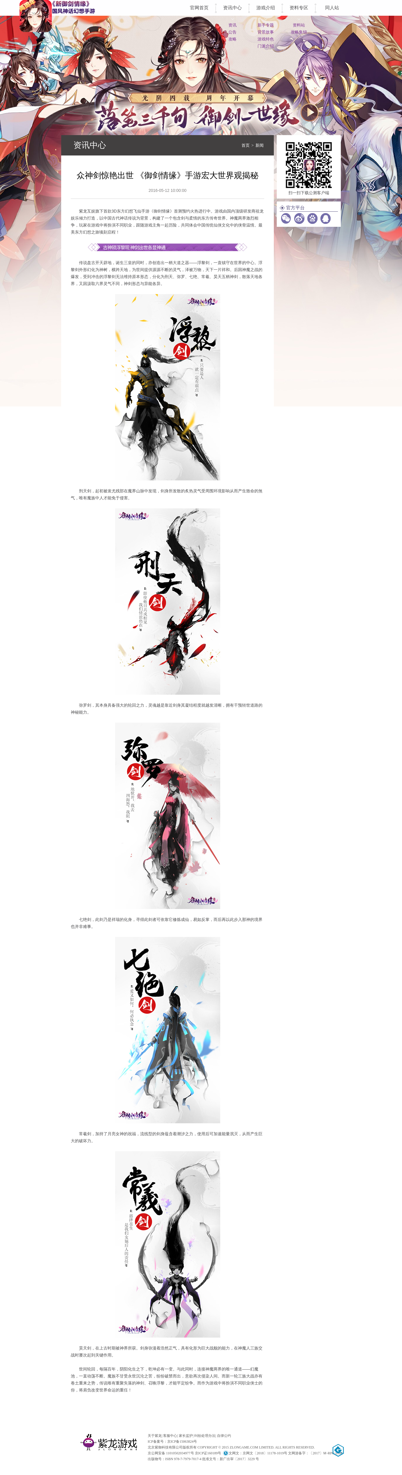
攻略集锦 (299, 32)
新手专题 (266, 25)
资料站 (299, 25)
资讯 (232, 25)
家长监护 (186, 1436)
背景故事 (266, 32)
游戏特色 (266, 39)
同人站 (332, 7)
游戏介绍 (265, 7)
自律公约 (224, 1436)
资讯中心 (232, 7)
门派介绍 (266, 46)
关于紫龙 (155, 1436)
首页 (245, 145)
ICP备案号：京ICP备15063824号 (172, 1441)
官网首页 (199, 7)
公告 (232, 32)
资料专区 (299, 7)
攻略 (232, 39)
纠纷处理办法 (204, 1436)
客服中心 (170, 1436)
